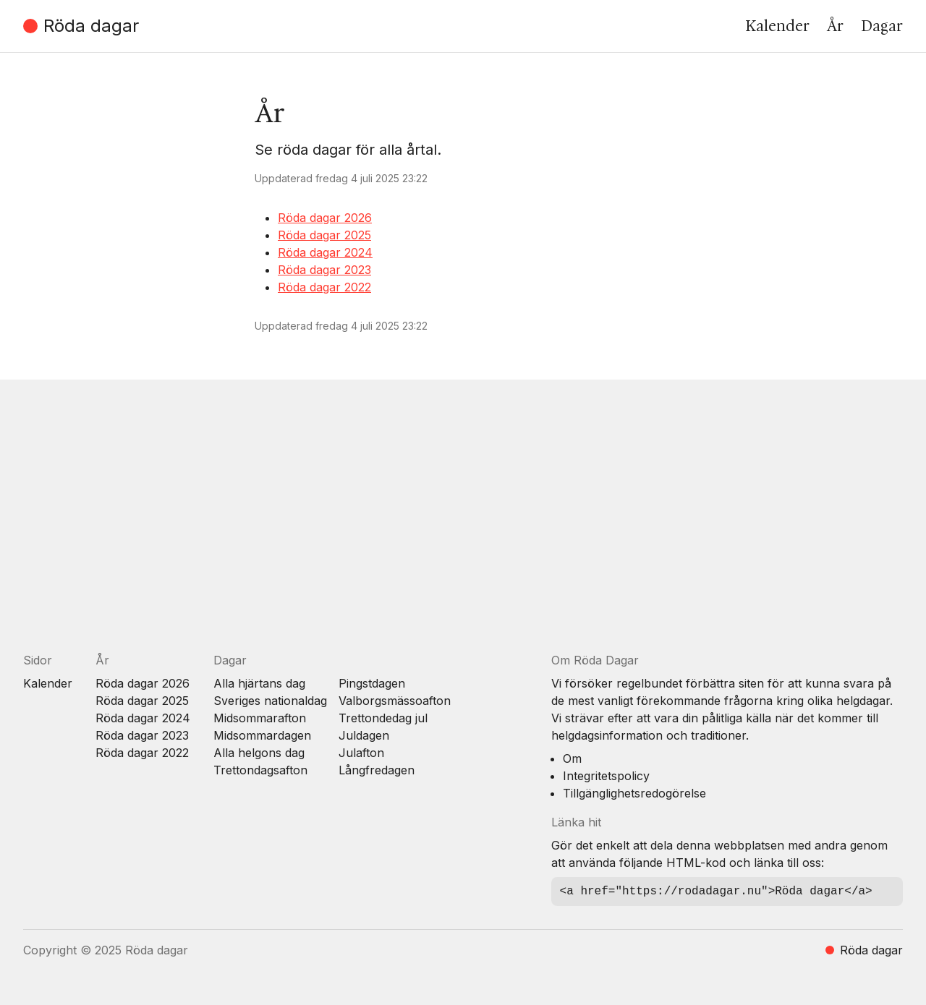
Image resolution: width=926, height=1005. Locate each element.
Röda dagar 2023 (324, 269)
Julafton (361, 752)
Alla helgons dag (259, 752)
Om (572, 758)
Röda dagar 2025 (324, 235)
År (835, 26)
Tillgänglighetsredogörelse (634, 793)
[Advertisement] (457, 527)
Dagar (882, 26)
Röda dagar (81, 25)
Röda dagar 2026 (325, 217)
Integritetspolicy (606, 776)
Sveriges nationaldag (270, 700)
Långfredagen (377, 770)
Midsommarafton (259, 718)
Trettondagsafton (260, 770)
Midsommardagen (262, 735)
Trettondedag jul (383, 718)
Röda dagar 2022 (324, 287)
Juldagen (364, 735)
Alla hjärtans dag (259, 683)
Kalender (777, 26)
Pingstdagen (372, 683)
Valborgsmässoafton (395, 700)
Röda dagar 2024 (325, 252)
